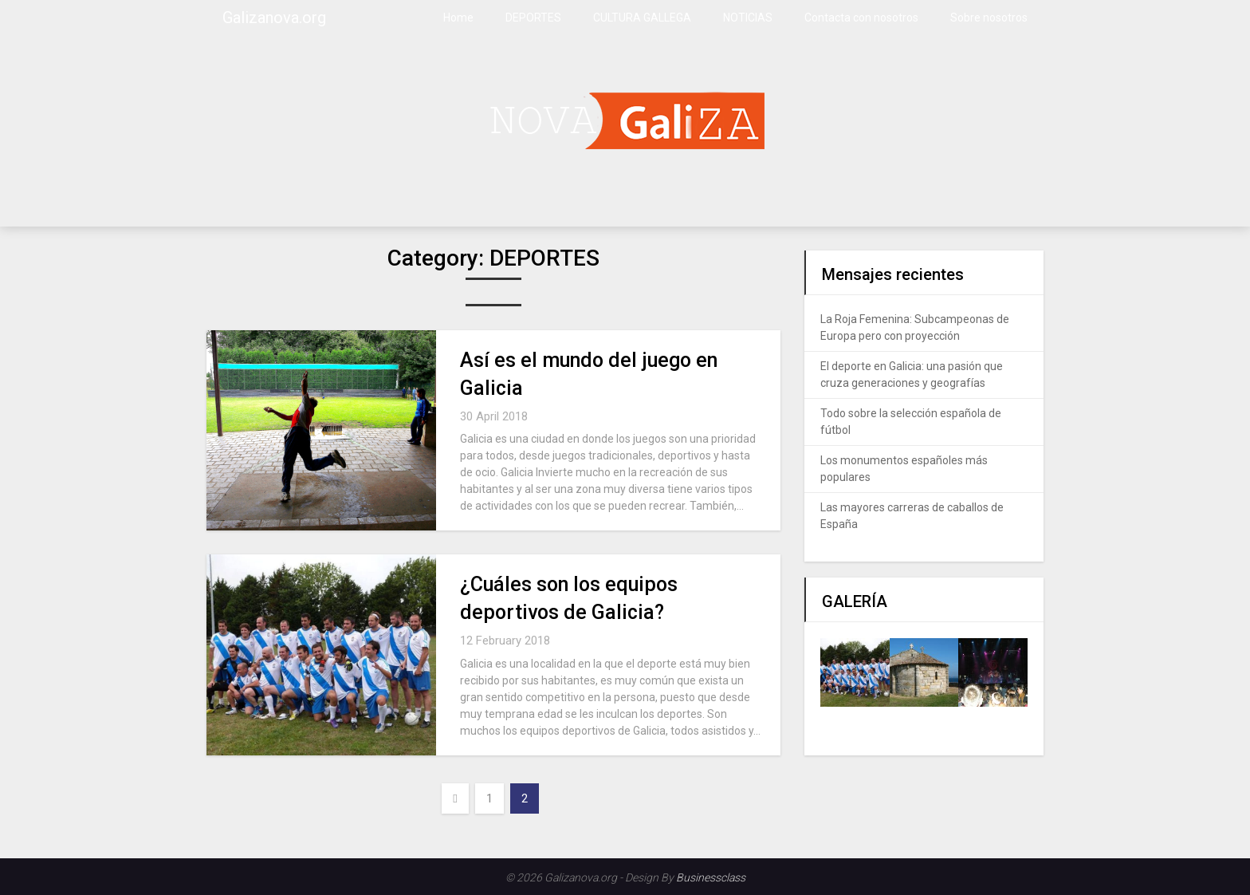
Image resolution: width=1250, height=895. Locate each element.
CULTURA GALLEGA (642, 17)
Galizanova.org (274, 17)
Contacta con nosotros (861, 17)
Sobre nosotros (989, 17)
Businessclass (710, 877)
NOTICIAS (747, 17)
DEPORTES (533, 17)
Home (458, 17)
